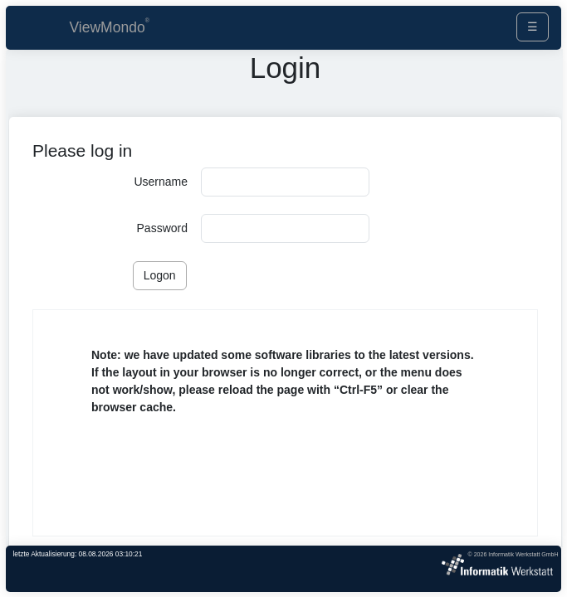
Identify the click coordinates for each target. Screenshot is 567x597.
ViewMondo (107, 27)
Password (162, 228)
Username (161, 181)
